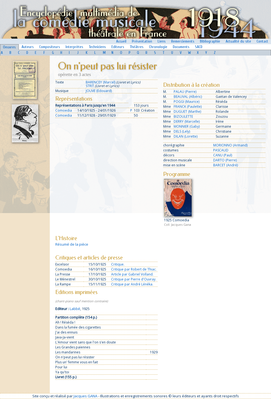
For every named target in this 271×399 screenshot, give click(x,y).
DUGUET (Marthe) (187, 111)
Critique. (117, 264)
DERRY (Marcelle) (187, 121)
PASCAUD (220, 150)
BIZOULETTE (183, 116)
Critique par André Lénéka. (132, 284)
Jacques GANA (85, 395)
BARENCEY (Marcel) (100, 82)
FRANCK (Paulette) (188, 106)
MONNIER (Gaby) (187, 126)
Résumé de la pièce (71, 244)
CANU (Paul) (222, 155)
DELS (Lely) (182, 131)
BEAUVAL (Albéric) (188, 96)
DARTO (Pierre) (225, 160)
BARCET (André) (225, 165)
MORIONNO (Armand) (230, 145)
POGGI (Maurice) (186, 101)
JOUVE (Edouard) (99, 90)
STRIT (90, 85)
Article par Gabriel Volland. (132, 274)
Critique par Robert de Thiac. (134, 269)
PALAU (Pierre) (185, 91)
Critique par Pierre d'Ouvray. (133, 279)
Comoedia (63, 110)
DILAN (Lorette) (185, 136)
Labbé (75, 308)
